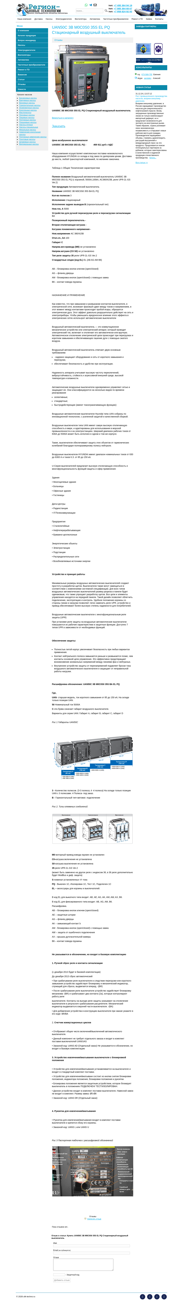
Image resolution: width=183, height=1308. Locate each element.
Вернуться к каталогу (63, 118)
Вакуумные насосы (27, 100)
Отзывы (22, 84)
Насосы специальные (28, 127)
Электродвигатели (64, 19)
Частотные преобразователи (116, 19)
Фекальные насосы (27, 130)
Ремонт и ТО (137, 19)
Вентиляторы (81, 19)
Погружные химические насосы (33, 137)
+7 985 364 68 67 (123, 8)
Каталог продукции (27, 35)
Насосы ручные (26, 125)
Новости (22, 89)
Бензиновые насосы (28, 98)
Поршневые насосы (28, 122)
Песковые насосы (27, 115)
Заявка (149, 19)
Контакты (159, 19)
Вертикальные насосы (29, 144)
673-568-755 (146, 74)
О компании (23, 30)
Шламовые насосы (27, 142)
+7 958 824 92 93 (123, 11)
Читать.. (152, 158)
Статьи (21, 79)
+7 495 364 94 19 (123, 5)
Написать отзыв (94, 1219)
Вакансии (22, 75)
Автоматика (95, 19)
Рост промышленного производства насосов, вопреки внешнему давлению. (151, 98)
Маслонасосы (25, 112)
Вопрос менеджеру (27, 40)
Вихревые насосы (27, 103)
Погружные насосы (27, 120)
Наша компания (24, 19)
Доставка (38, 19)
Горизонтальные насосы (29, 105)
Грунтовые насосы (27, 139)
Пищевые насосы (26, 117)
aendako (147, 78)
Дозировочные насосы (29, 108)
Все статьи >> (142, 163)
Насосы (49, 19)
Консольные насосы (28, 110)
